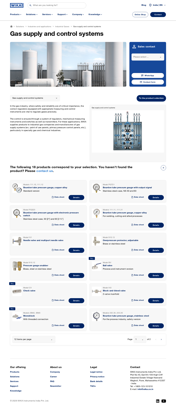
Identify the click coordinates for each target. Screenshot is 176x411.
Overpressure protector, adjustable (120, 240)
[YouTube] (163, 401)
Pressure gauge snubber (35, 265)
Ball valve (107, 265)
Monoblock (29, 316)
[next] (161, 339)
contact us (44, 171)
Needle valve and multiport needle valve (43, 240)
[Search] (57, 5)
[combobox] (148, 57)
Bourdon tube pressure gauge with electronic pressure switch (51, 214)
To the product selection (151, 98)
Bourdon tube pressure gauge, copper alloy (45, 187)
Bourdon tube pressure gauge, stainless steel (126, 316)
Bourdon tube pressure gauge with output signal (127, 187)
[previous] (155, 339)
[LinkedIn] (157, 401)
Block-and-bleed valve (114, 291)
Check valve (29, 291)
